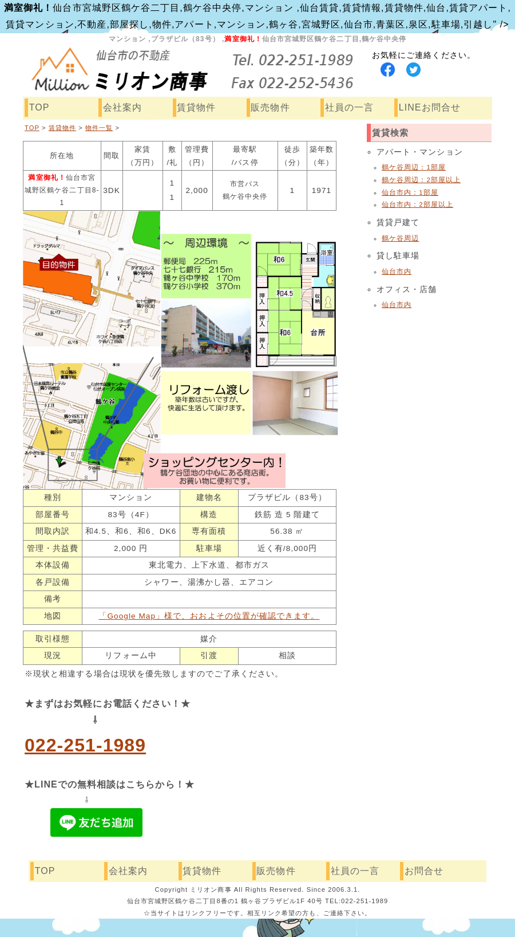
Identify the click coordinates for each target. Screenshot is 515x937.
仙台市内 (396, 271)
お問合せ (424, 871)
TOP (39, 107)
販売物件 (270, 107)
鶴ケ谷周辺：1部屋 (414, 167)
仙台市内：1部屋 (410, 192)
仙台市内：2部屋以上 (417, 204)
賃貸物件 (196, 107)
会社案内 (122, 107)
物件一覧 (99, 127)
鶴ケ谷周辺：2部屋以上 (421, 179)
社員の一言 (349, 107)
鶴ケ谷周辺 (400, 238)
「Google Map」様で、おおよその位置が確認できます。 (208, 616)
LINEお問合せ (430, 107)
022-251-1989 (85, 745)
